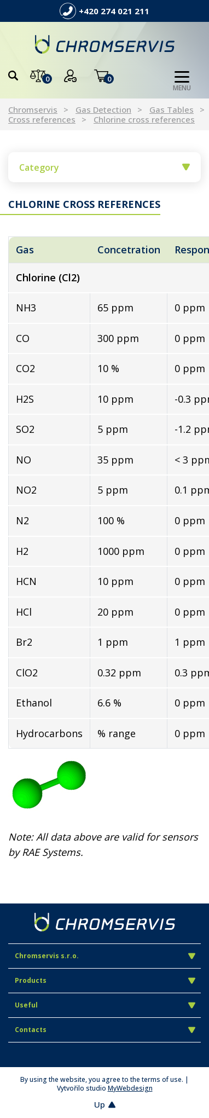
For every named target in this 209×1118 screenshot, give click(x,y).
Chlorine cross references (144, 119)
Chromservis (32, 109)
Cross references (42, 119)
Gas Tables (171, 109)
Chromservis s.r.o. (105, 955)
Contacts (105, 1029)
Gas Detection (103, 109)
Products (105, 980)
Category (104, 167)
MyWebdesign (130, 1088)
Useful (105, 1005)
